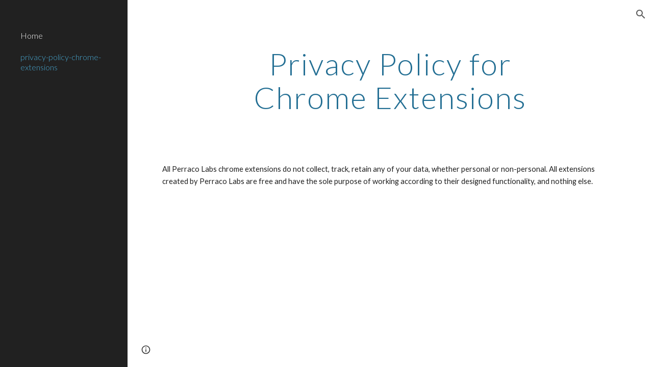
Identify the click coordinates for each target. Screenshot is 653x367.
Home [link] (31, 35)
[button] (641, 14)
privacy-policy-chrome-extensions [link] (60, 61)
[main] (390, 80)
